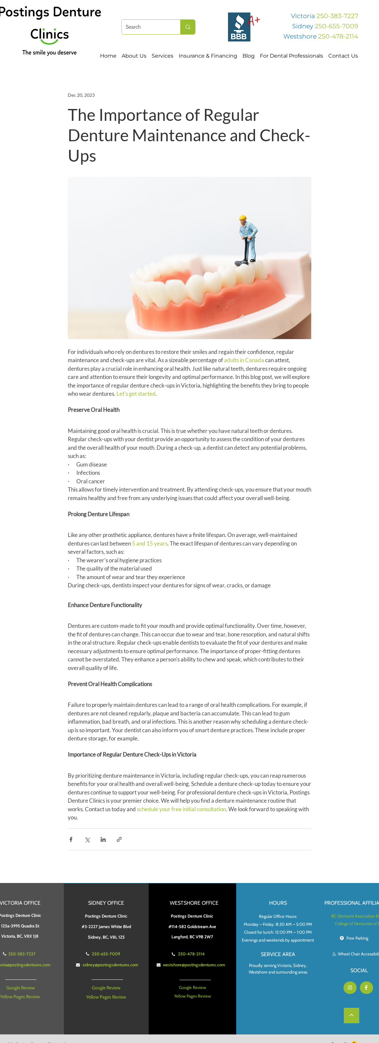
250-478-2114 (338, 36)
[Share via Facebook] (71, 839)
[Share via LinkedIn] (103, 839)
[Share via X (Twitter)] (87, 839)
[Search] (146, 27)
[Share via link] (119, 839)
